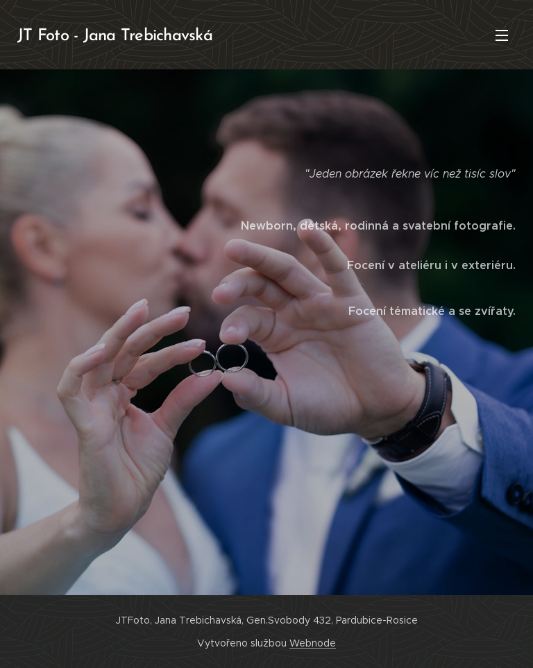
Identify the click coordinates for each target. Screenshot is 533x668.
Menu (502, 35)
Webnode (312, 643)
